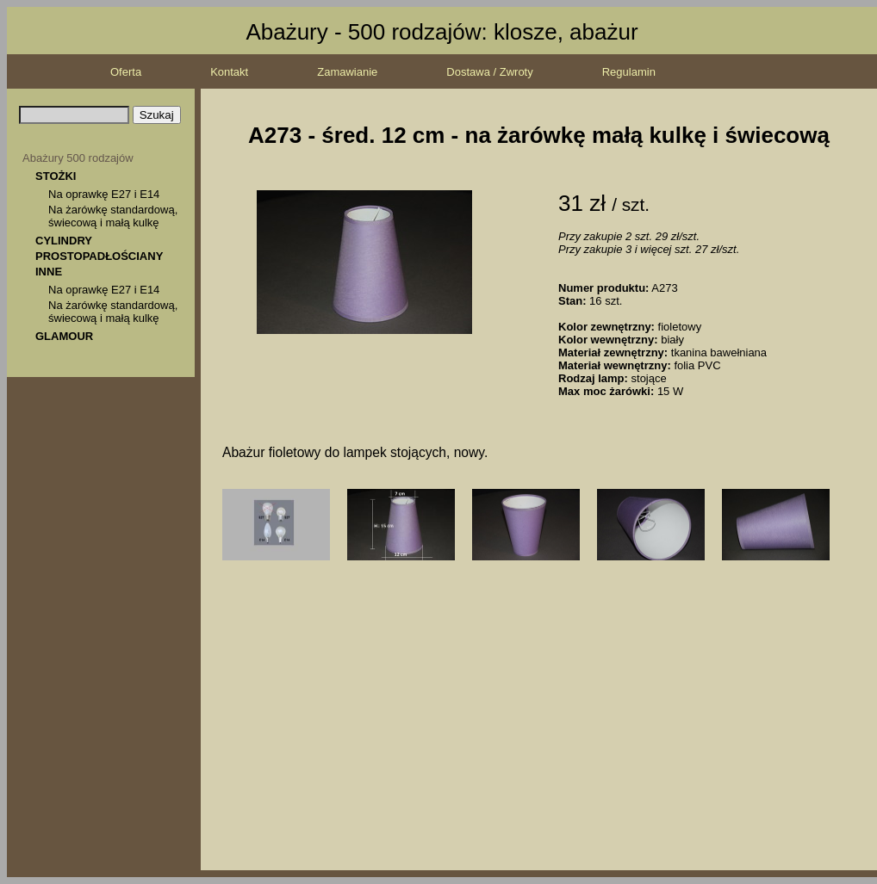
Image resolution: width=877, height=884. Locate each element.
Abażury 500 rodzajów (78, 157)
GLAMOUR (64, 336)
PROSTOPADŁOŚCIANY (99, 256)
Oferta (125, 71)
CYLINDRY (63, 240)
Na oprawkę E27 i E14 (103, 194)
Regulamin (629, 71)
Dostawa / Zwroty (489, 71)
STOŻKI (55, 176)
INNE (48, 271)
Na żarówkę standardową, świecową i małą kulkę (112, 216)
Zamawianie (347, 71)
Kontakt (229, 71)
